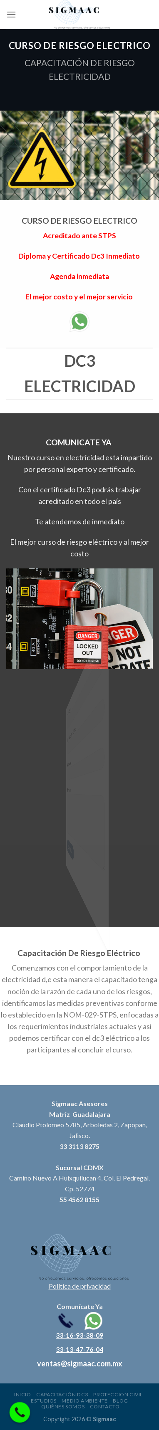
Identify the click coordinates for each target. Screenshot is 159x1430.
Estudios (44, 1401)
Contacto (105, 1406)
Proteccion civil (118, 1394)
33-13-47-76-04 (79, 1349)
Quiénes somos (62, 1406)
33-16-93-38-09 (79, 1335)
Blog (120, 1401)
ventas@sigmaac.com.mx (79, 1363)
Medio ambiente (85, 1401)
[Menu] (11, 14)
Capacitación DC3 (62, 1394)
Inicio (22, 1394)
